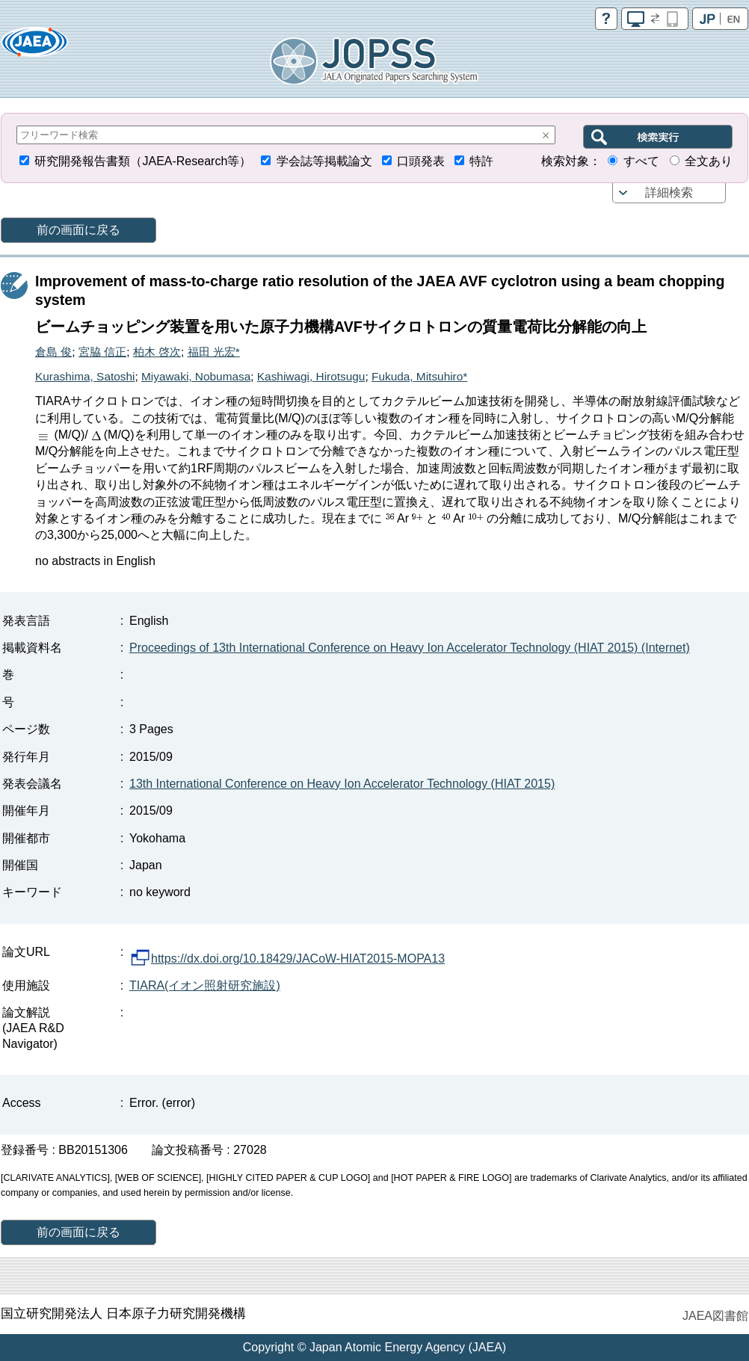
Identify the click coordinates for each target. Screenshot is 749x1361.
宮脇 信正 (102, 351)
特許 (481, 161)
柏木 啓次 (157, 351)
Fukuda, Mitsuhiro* (419, 376)
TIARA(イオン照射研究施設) (204, 985)
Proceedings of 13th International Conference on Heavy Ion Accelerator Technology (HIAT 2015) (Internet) (409, 647)
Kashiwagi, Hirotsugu (311, 376)
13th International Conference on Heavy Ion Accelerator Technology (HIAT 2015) (342, 783)
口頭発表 (421, 161)
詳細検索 (669, 192)
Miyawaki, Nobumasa (195, 376)
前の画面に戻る (78, 229)
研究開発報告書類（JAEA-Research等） (142, 161)
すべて (641, 161)
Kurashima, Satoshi (85, 376)
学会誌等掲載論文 (324, 161)
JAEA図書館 (715, 1315)
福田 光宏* (214, 351)
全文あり (709, 161)
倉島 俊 (53, 351)
